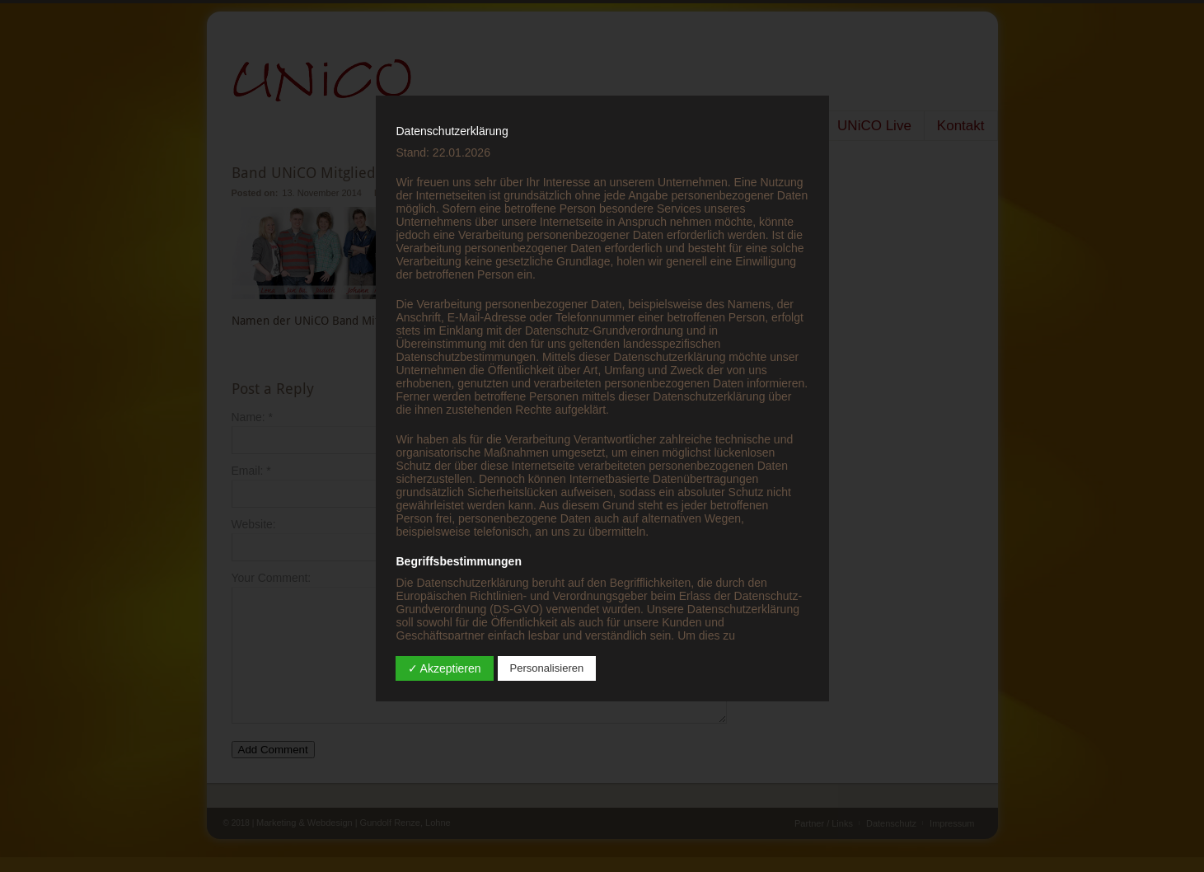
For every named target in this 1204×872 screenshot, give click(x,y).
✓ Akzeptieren (444, 668)
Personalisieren (547, 668)
